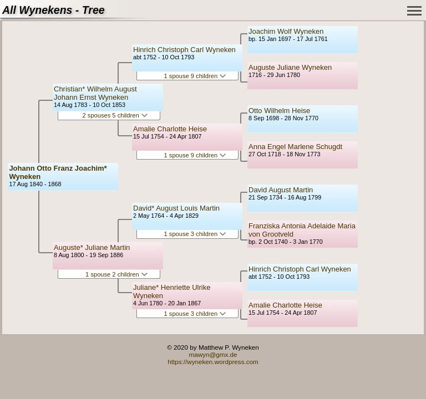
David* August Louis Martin (176, 208)
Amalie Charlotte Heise (170, 129)
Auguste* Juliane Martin (92, 247)
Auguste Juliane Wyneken (290, 67)
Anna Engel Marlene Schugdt (295, 146)
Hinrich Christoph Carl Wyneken (184, 49)
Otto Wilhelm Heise (279, 110)
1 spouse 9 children (195, 76)
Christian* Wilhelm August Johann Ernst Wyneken (95, 93)
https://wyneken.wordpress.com (213, 361)
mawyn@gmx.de (213, 354)
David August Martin (280, 190)
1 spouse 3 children (195, 234)
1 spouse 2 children (116, 274)
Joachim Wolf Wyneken (285, 31)
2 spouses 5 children (115, 115)
